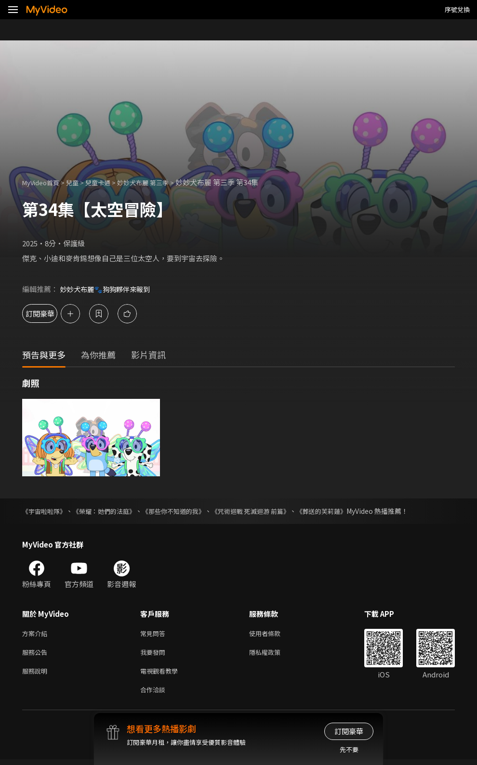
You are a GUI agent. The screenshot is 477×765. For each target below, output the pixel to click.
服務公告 (36, 654)
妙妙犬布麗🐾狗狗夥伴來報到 (108, 289)
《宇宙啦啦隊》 (45, 511)
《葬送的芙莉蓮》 (342, 511)
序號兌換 (457, 9)
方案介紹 (36, 634)
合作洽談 (154, 694)
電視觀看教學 (162, 674)
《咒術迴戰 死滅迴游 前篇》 (266, 511)
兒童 (80, 182)
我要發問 (154, 654)
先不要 (349, 749)
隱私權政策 (273, 654)
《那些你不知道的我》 (184, 511)
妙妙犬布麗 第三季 (159, 182)
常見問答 (154, 634)
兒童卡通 (108, 182)
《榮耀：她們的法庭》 (110, 511)
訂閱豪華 (48, 313)
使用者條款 (273, 634)
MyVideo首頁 (44, 182)
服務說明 (36, 674)
